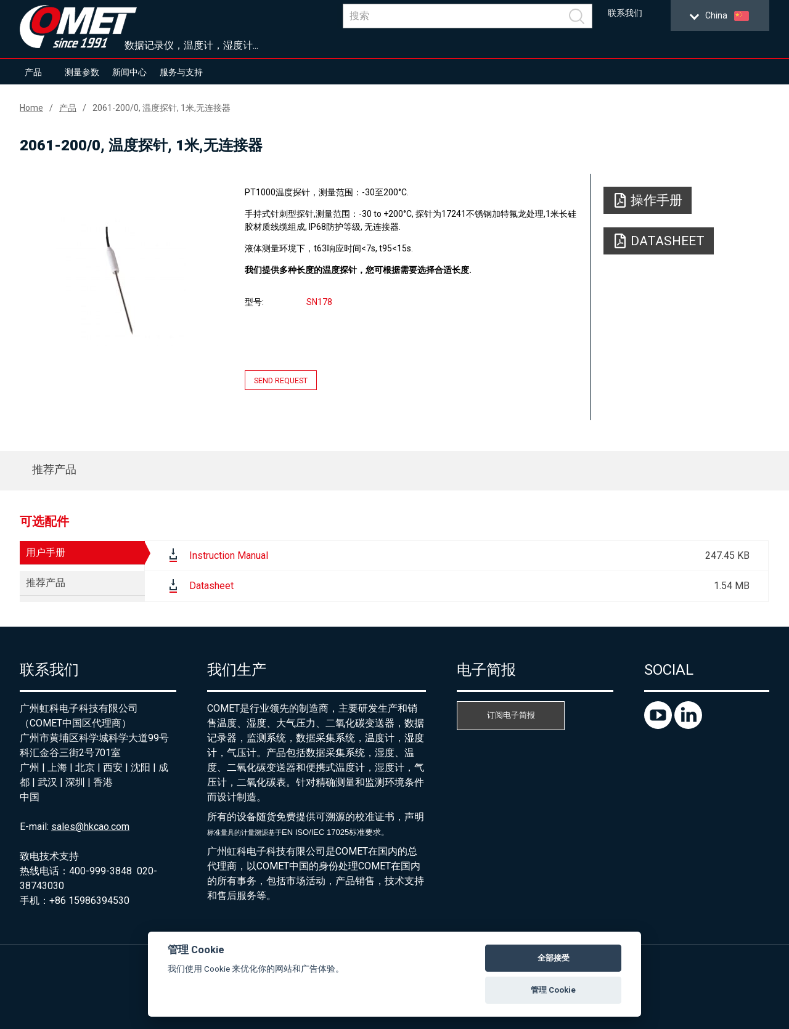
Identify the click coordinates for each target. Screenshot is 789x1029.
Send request (281, 380)
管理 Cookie (553, 989)
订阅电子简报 (511, 715)
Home (31, 108)
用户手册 (45, 552)
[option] (121, 281)
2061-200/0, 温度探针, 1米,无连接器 (161, 108)
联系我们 (625, 13)
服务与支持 (181, 72)
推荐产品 (54, 469)
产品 (33, 72)
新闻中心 (129, 72)
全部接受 (554, 957)
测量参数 (82, 72)
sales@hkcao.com (90, 826)
